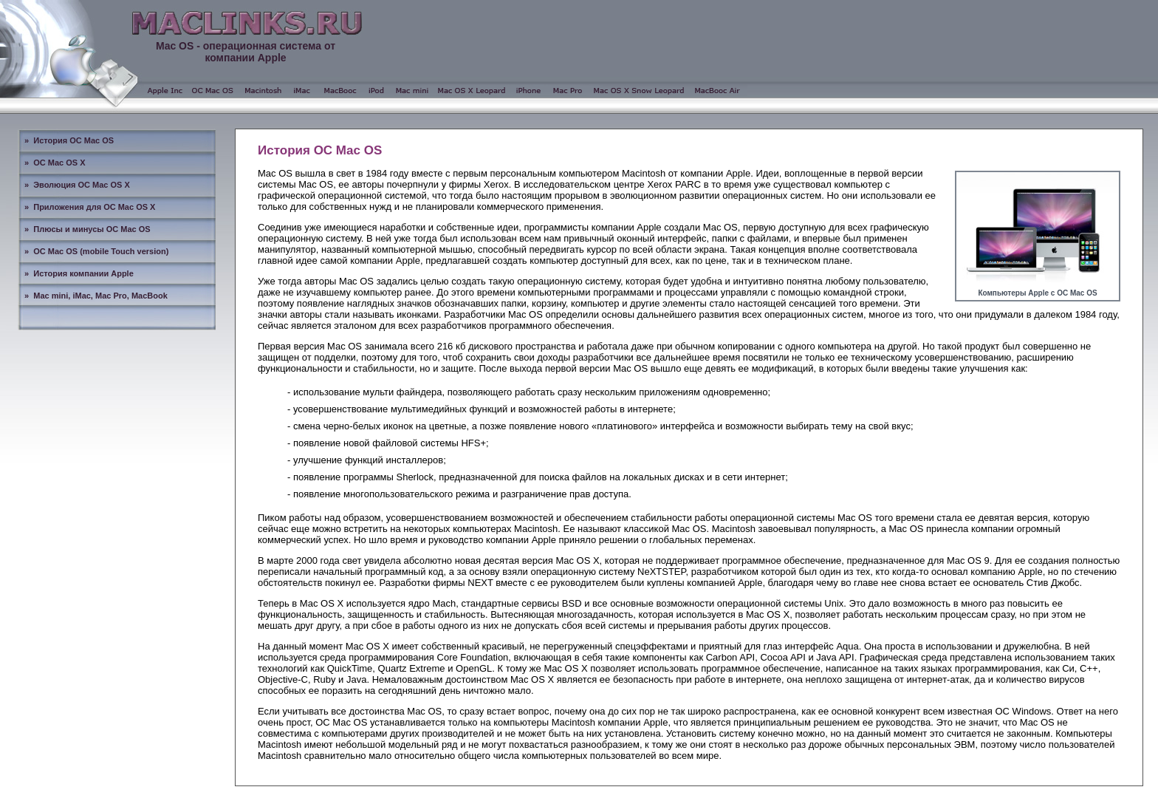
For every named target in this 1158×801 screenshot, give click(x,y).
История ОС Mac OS (73, 140)
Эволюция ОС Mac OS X (81, 184)
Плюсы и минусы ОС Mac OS (91, 229)
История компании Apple (83, 273)
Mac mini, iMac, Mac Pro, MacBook (100, 295)
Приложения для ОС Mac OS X (94, 206)
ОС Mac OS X (59, 162)
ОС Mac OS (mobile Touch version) (100, 251)
